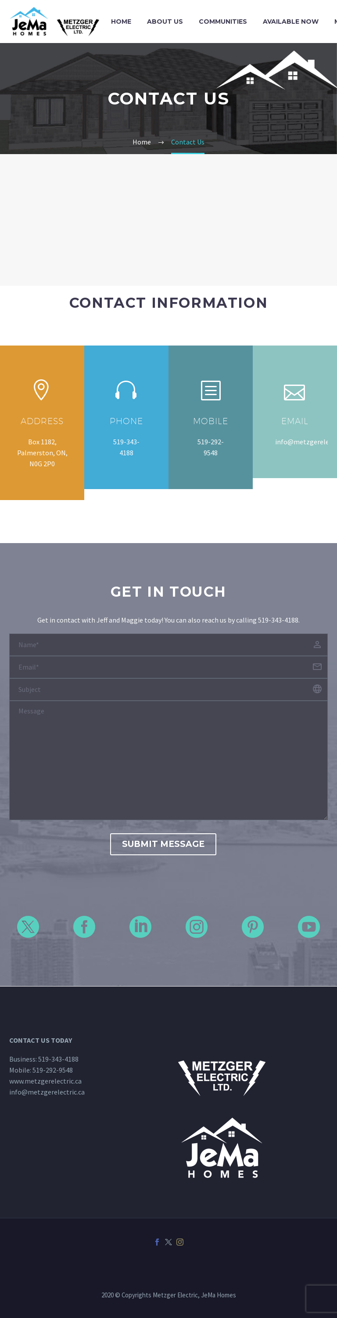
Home (121, 21)
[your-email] (168, 667)
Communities (223, 21)
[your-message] (168, 760)
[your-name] (168, 645)
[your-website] (168, 689)
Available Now (291, 21)
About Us (165, 21)
